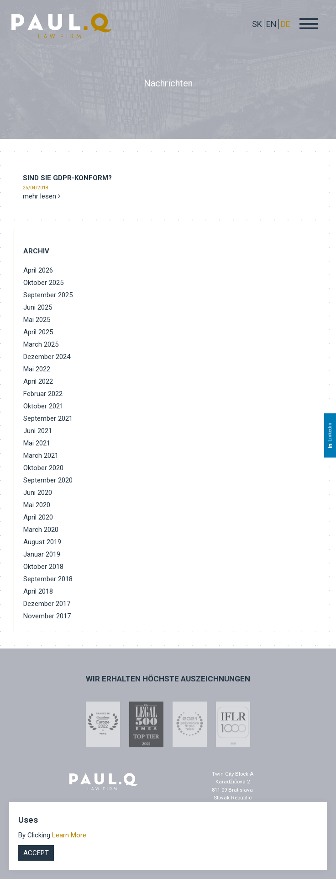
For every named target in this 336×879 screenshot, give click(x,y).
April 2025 (38, 332)
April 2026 (38, 270)
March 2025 (40, 344)
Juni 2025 (37, 307)
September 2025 (48, 295)
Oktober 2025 (43, 283)
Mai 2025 (36, 320)
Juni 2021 (37, 431)
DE (285, 24)
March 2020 (40, 529)
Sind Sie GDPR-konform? (67, 178)
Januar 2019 (41, 554)
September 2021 (48, 418)
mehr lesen (41, 196)
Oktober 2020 (43, 468)
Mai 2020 (36, 505)
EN (271, 24)
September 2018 (48, 579)
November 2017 (47, 616)
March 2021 (40, 455)
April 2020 (38, 517)
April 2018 (38, 591)
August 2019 (42, 542)
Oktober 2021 (43, 406)
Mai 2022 (36, 369)
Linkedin (330, 435)
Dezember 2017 (46, 604)
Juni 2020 (37, 492)
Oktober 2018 (43, 567)
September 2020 (48, 480)
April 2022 (38, 381)
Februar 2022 (43, 394)
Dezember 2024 (46, 357)
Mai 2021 (36, 443)
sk (257, 24)
